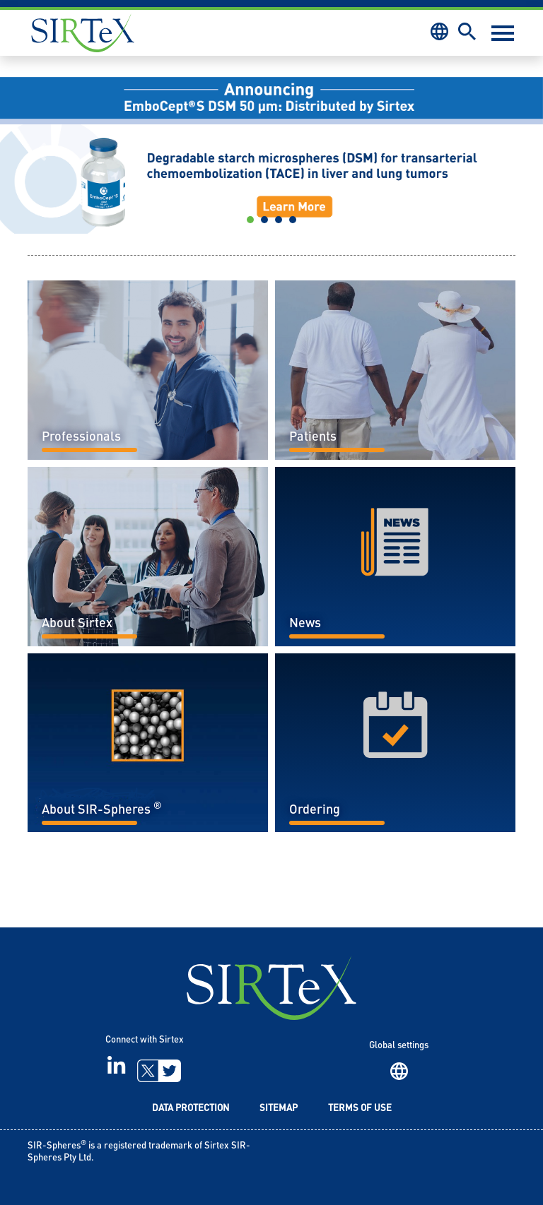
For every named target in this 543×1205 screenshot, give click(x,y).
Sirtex (82, 32)
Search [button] (467, 31)
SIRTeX (271, 988)
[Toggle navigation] (502, 33)
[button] (40, 152)
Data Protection (190, 1108)
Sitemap (278, 1108)
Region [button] (439, 31)
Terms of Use (360, 1108)
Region (399, 1071)
